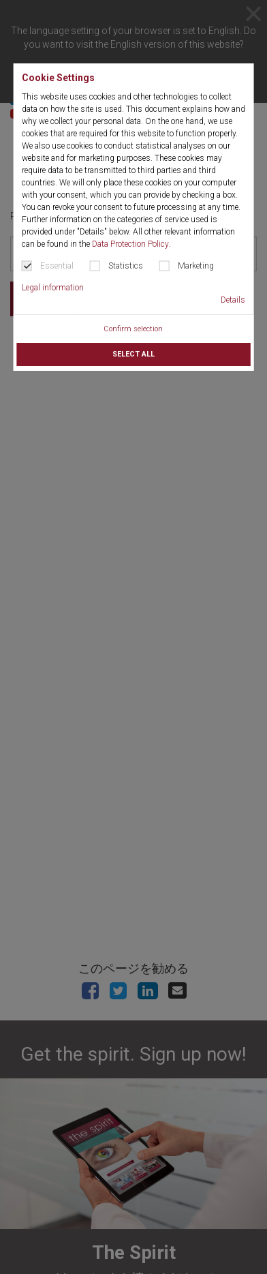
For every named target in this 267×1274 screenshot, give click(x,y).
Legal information (53, 287)
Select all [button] (133, 354)
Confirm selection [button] (133, 328)
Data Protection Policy (130, 244)
